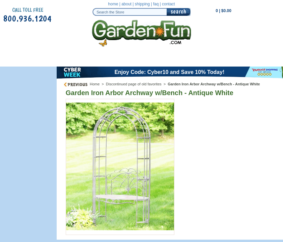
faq (156, 4)
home (113, 4)
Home (95, 84)
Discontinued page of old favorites (134, 84)
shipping (142, 4)
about (126, 4)
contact (168, 4)
